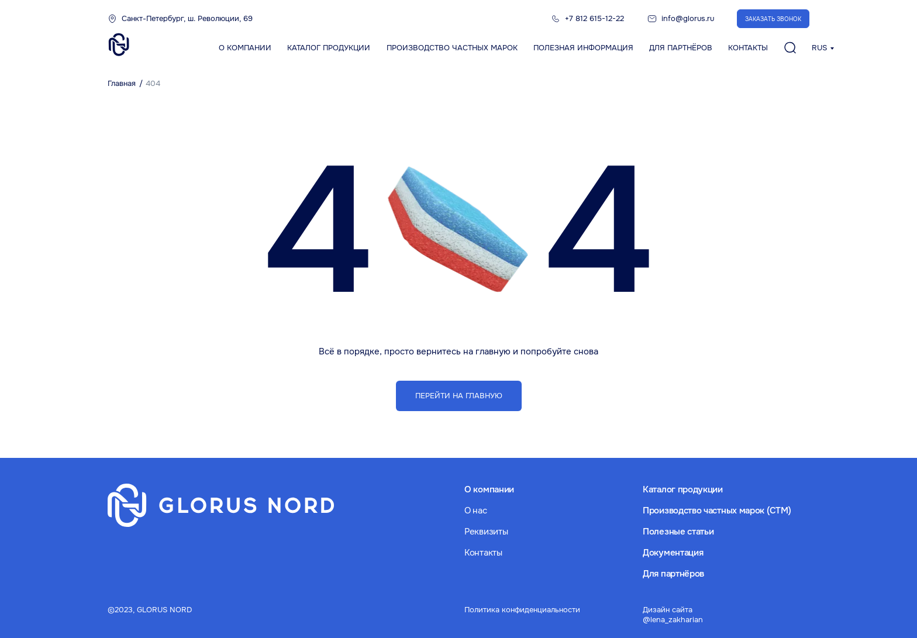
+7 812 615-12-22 (594, 18)
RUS (819, 48)
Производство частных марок (452, 48)
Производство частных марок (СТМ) (717, 510)
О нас (475, 510)
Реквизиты (486, 531)
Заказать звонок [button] (773, 19)
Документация (673, 552)
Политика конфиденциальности (522, 610)
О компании (245, 48)
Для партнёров (680, 48)
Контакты (748, 48)
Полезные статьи (678, 531)
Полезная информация (583, 48)
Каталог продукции (328, 48)
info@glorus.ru (687, 18)
